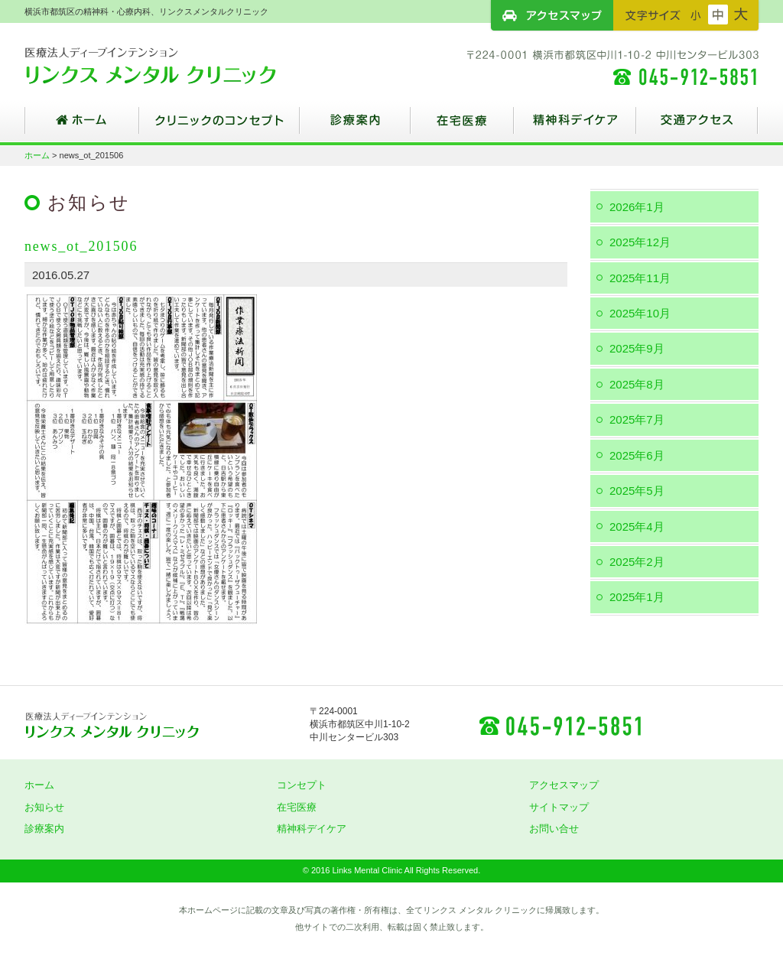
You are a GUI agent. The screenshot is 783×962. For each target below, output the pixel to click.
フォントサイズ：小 (696, 14)
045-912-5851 (560, 725)
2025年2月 (636, 561)
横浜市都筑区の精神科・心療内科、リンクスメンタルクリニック (177, 65)
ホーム (81, 126)
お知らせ (44, 807)
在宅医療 (462, 126)
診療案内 (355, 126)
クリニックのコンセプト (219, 126)
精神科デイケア (575, 126)
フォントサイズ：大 (741, 14)
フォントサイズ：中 (718, 14)
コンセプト (302, 785)
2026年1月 (636, 206)
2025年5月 (636, 490)
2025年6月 (636, 455)
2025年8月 (636, 384)
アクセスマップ (552, 15)
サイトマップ (559, 807)
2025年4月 (636, 526)
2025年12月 (640, 242)
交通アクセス (697, 126)
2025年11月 (640, 277)
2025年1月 (636, 596)
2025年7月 (636, 419)
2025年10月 (640, 313)
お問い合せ (554, 828)
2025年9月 (636, 348)
